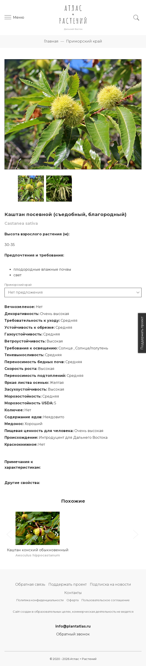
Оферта (73, 600)
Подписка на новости (110, 584)
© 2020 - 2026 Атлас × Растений (73, 659)
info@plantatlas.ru (73, 626)
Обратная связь (30, 584)
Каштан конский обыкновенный (38, 550)
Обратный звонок (73, 634)
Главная (51, 41)
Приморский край (84, 41)
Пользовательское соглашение (106, 600)
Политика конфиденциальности (40, 600)
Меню (14, 17)
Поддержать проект (67, 584)
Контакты (73, 593)
